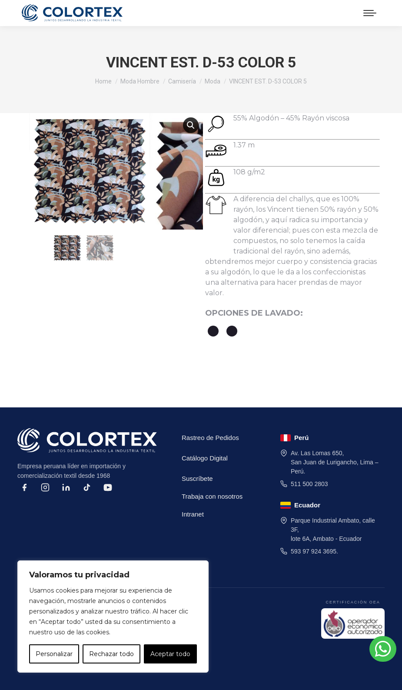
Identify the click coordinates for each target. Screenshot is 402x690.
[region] (113, 616)
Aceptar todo (170, 654)
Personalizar (54, 654)
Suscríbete (197, 478)
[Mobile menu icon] (369, 13)
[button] (191, 125)
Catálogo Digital (205, 458)
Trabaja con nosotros (212, 496)
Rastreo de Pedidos (210, 437)
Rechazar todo (111, 654)
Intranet (193, 514)
